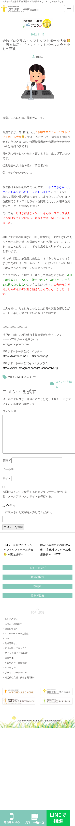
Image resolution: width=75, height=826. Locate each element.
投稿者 (38, 586)
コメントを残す (64, 384)
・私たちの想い (10, 619)
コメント (9, 411)
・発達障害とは (10, 643)
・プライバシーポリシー (15, 672)
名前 (7, 460)
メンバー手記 (30, 377)
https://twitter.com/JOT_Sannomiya (25, 356)
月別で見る (37, 595)
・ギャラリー (9, 667)
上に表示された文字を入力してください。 (28, 512)
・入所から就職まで (12, 624)
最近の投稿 (37, 577)
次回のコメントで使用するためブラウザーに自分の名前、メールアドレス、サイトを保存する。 (35, 494)
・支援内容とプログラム (15, 648)
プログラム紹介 (15, 377)
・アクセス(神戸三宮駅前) (15, 653)
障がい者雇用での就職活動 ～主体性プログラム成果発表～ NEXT (55, 549)
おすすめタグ (37, 567)
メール (8, 469)
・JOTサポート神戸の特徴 (15, 633)
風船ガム (39, 57)
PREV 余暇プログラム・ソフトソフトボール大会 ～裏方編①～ (19, 549)
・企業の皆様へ (10, 628)
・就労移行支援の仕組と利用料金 (19, 677)
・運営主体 (8, 658)
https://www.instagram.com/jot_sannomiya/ (29, 368)
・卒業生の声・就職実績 (15, 663)
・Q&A (6, 638)
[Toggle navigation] (69, 8)
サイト (7, 478)
